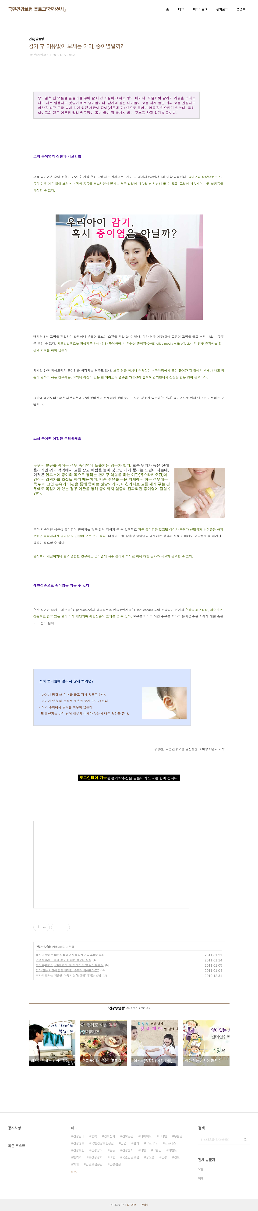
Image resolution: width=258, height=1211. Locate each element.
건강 (38, 946)
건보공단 (127, 1136)
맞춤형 (47, 946)
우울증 (178, 1136)
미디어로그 (200, 9)
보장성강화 (95, 1157)
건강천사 (127, 1150)
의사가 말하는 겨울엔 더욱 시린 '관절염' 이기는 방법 (68, 975)
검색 (245, 1139)
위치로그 (222, 9)
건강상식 (96, 1150)
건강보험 (78, 1150)
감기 (136, 1143)
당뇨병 (150, 1157)
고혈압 (157, 1150)
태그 (181, 9)
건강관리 (78, 1136)
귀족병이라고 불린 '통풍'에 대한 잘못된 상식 (63, 960)
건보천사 (109, 1136)
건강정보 (78, 1143)
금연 (123, 1143)
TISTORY (130, 1205)
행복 (94, 1136)
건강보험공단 (94, 1164)
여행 (112, 1157)
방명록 (241, 9)
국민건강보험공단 (102, 1143)
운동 (112, 1150)
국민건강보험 (130, 1157)
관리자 (144, 1205)
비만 (143, 1150)
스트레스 (170, 1143)
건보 (177, 1157)
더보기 (74, 1172)
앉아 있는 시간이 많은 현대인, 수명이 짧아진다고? (67, 970)
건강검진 (115, 1164)
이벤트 (172, 1150)
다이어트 (146, 1136)
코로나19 (152, 1143)
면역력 (77, 1157)
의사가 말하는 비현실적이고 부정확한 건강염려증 (67, 955)
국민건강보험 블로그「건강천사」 (37, 9)
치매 (76, 1164)
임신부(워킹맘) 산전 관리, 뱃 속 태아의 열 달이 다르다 (70, 965)
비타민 (163, 1136)
